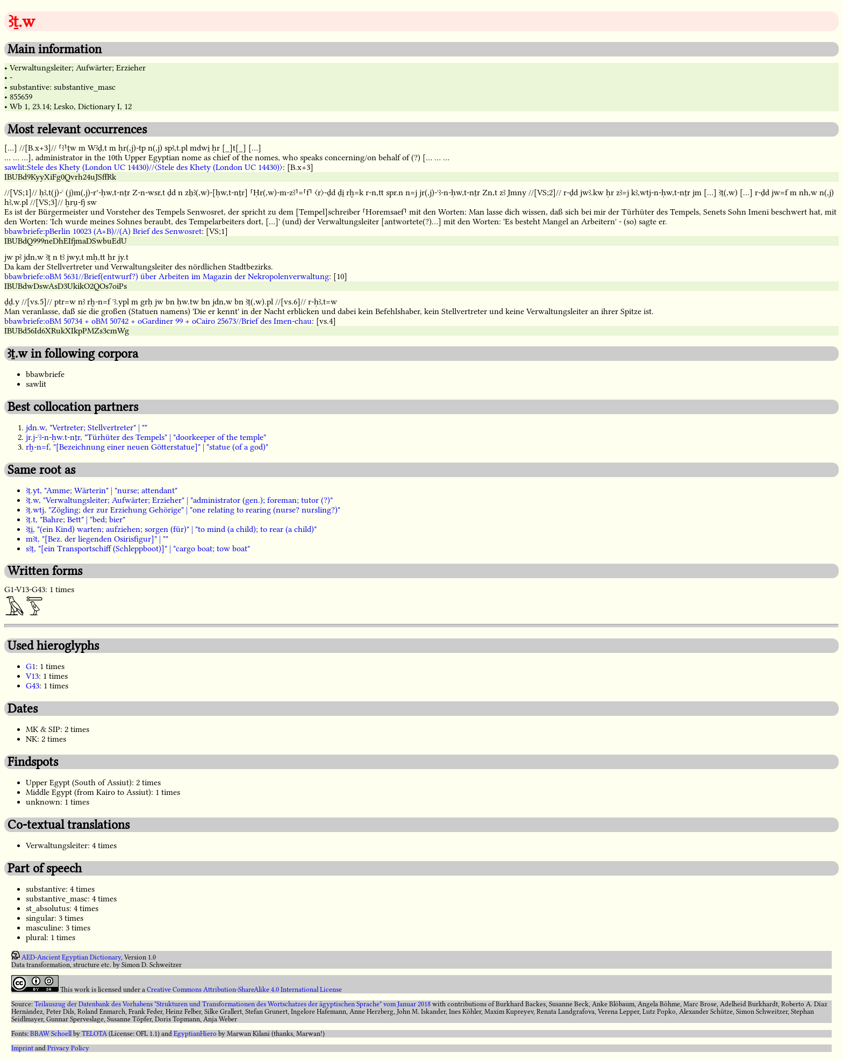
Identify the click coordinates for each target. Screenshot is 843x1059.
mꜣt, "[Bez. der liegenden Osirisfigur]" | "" (97, 539)
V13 (32, 676)
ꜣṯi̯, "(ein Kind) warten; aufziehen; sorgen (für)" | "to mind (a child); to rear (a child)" (171, 529)
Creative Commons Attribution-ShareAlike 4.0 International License (244, 989)
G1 (30, 666)
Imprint (22, 1048)
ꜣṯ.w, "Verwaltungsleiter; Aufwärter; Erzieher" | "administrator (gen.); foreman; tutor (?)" (179, 500)
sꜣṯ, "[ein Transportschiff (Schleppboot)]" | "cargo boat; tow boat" (138, 548)
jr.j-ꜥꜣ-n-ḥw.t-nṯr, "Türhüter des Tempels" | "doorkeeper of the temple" (146, 437)
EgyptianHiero (195, 1033)
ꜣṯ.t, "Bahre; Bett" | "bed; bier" (75, 519)
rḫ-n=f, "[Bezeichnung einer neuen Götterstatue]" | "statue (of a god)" (147, 447)
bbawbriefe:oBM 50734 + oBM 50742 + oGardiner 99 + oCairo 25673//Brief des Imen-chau (158, 321)
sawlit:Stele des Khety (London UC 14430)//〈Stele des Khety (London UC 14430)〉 (143, 167)
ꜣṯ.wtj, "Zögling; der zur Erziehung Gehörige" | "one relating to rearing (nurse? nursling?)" (183, 510)
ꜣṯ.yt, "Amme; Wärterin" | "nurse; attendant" (101, 490)
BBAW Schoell (51, 1033)
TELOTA (94, 1033)
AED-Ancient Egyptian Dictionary (71, 957)
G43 (32, 686)
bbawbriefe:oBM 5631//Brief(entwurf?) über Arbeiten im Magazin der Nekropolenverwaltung (166, 276)
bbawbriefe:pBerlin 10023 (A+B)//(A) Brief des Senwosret (103, 231)
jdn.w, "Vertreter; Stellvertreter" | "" (86, 427)
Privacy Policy (68, 1048)
